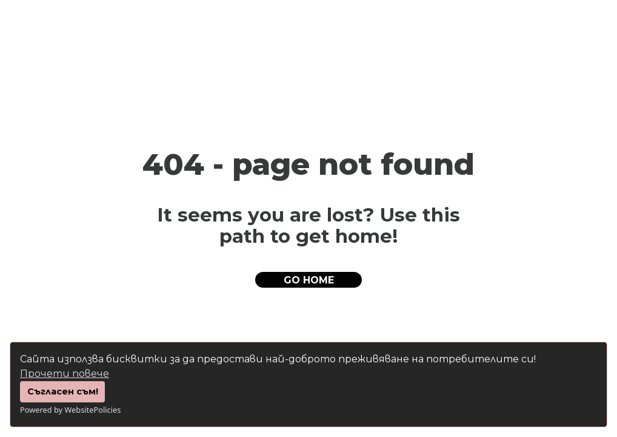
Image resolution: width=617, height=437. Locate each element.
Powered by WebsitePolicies (70, 409)
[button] (308, 280)
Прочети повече (64, 373)
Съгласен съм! (62, 391)
